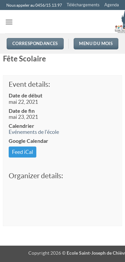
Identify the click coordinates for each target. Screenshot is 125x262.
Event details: (29, 84)
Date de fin (22, 110)
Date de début (25, 95)
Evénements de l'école (34, 132)
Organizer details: (36, 176)
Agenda (111, 4)
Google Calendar (28, 141)
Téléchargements (83, 4)
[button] (9, 22)
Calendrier (21, 125)
